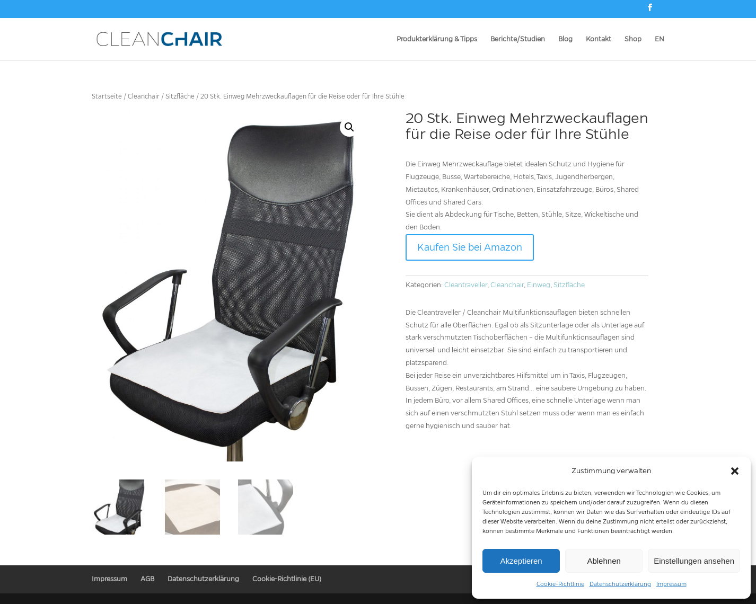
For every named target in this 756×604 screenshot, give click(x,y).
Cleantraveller (465, 285)
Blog (565, 39)
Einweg (538, 285)
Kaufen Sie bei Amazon (469, 247)
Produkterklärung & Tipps (437, 39)
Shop (633, 39)
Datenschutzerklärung (620, 584)
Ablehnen (603, 560)
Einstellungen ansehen (694, 560)
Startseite (107, 96)
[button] (734, 471)
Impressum (671, 584)
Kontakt (598, 39)
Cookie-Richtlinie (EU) (286, 578)
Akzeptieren (521, 560)
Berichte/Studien (517, 39)
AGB (147, 578)
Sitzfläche (180, 96)
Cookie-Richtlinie (560, 584)
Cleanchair (144, 96)
